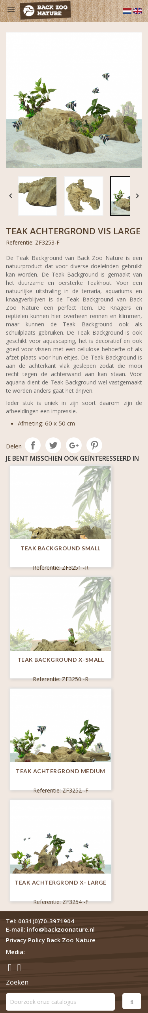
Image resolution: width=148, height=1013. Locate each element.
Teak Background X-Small (60, 660)
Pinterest (94, 445)
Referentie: (20, 242)
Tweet (53, 445)
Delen (33, 445)
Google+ (74, 445)
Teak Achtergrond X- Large (61, 882)
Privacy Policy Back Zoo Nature (51, 940)
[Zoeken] (60, 1002)
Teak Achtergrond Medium (60, 771)
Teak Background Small (61, 548)
